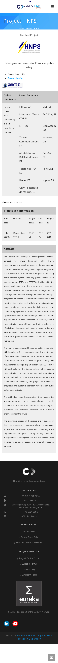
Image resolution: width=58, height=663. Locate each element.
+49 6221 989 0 (31, 512)
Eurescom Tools (28, 574)
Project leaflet (15, 78)
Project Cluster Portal (28, 558)
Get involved (28, 531)
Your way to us (35, 507)
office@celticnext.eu (30, 516)
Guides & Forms (28, 563)
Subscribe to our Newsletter (28, 542)
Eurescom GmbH (26, 635)
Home (21, 28)
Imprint (41, 635)
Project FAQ (28, 569)
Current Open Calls (28, 537)
